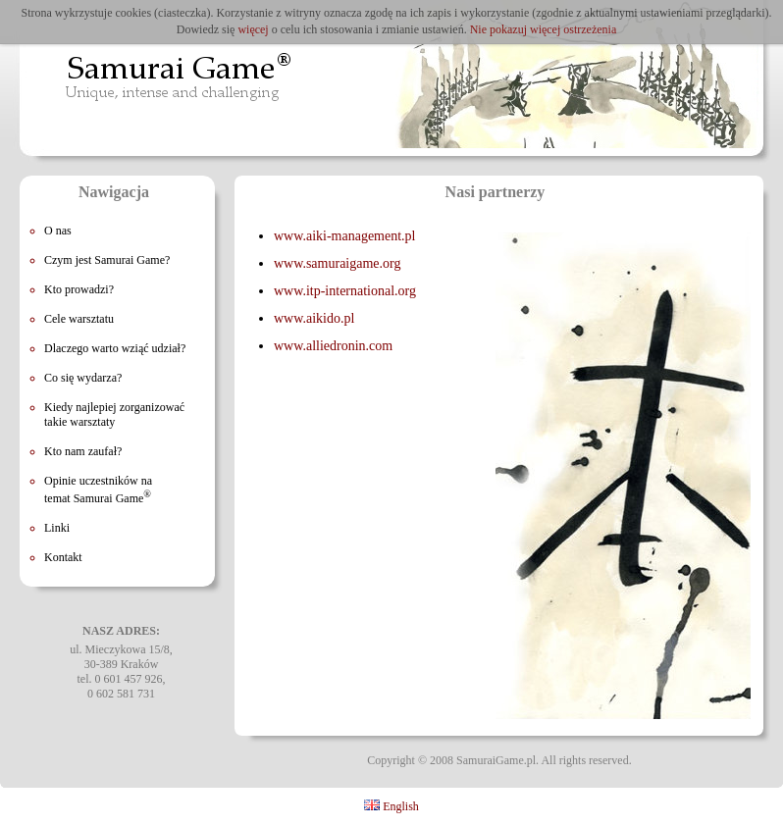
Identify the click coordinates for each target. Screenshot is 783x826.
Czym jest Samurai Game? (107, 260)
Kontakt (63, 557)
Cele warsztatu (79, 319)
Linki (57, 528)
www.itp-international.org (345, 291)
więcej (252, 29)
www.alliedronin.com (333, 345)
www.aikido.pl (314, 318)
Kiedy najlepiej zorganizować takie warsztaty (114, 414)
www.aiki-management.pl (345, 236)
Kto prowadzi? (79, 289)
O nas (58, 230)
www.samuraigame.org (337, 263)
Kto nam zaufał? (83, 451)
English (391, 806)
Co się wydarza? (83, 378)
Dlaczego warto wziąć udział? (114, 348)
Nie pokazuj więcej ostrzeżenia (543, 29)
